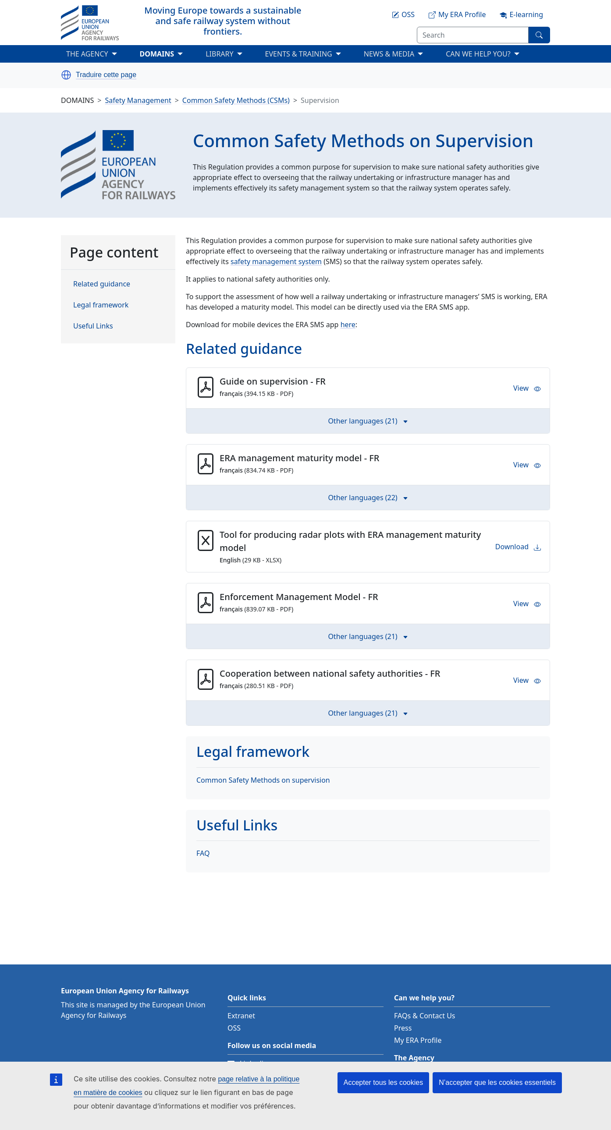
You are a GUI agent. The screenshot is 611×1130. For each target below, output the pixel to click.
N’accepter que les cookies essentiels (497, 1082)
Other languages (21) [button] (368, 421)
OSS (234, 1028)
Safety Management (138, 100)
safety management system (276, 261)
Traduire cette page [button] (106, 74)
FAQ (203, 853)
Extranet (241, 1016)
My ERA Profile (418, 1040)
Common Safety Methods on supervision (263, 780)
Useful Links (93, 326)
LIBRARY (219, 54)
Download (518, 546)
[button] (66, 75)
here (348, 324)
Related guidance (101, 284)
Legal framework (100, 305)
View (527, 388)
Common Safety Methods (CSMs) (236, 100)
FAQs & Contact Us (424, 1016)
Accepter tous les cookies (383, 1082)
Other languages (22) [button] (368, 497)
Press (403, 1028)
